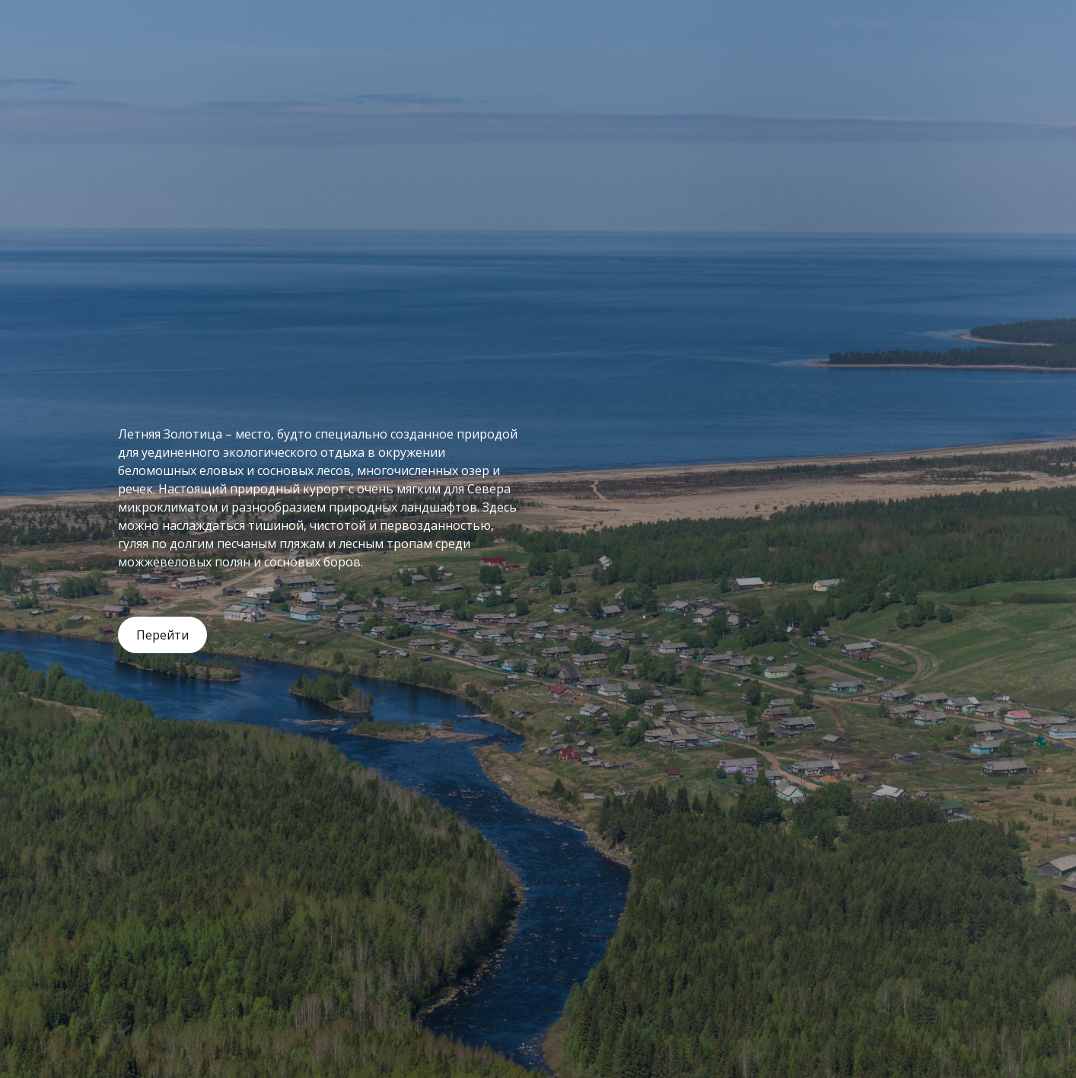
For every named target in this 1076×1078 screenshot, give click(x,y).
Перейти (162, 635)
